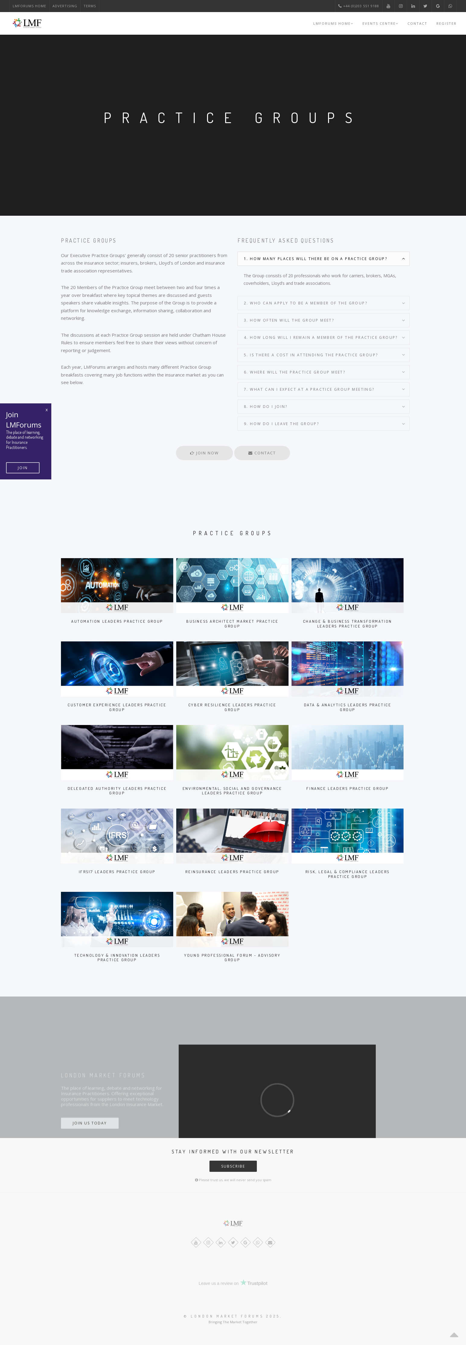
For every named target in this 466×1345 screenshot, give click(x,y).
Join (23, 467)
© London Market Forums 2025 (232, 1316)
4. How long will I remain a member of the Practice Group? (321, 337)
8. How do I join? (266, 406)
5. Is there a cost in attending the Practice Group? (311, 355)
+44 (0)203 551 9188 (358, 6)
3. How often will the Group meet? (289, 320)
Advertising (65, 6)
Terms (90, 6)
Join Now (204, 453)
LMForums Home (29, 6)
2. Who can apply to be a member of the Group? (305, 303)
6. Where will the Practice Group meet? (294, 372)
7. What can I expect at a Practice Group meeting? (309, 389)
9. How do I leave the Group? (281, 423)
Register (446, 23)
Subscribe (233, 1166)
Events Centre (380, 23)
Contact (417, 23)
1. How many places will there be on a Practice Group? (315, 258)
